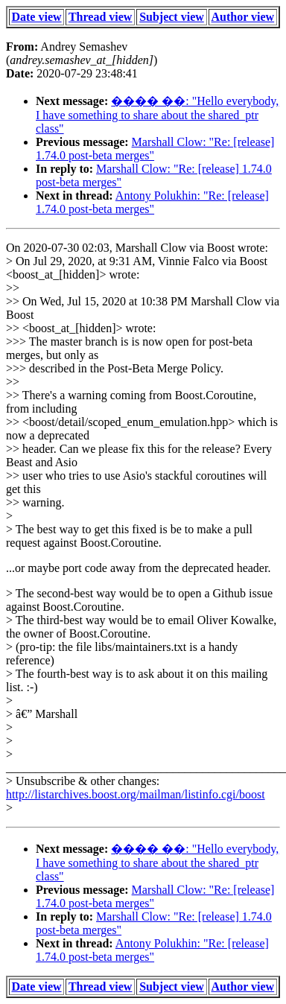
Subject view (171, 16)
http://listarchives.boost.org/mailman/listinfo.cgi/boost (135, 794)
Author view (243, 16)
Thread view (100, 16)
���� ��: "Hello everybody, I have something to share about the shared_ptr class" (157, 115)
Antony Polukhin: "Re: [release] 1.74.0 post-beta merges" (152, 202)
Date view (36, 16)
